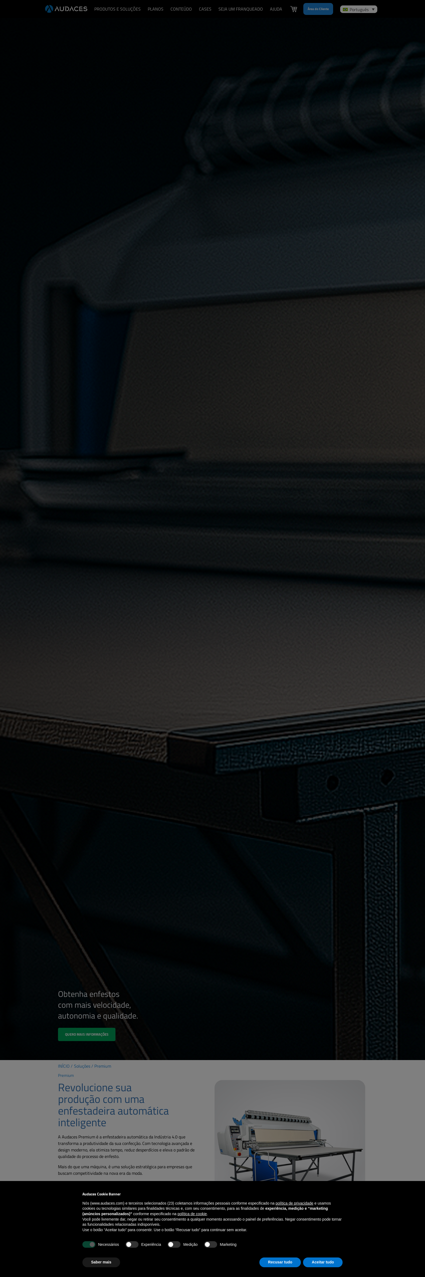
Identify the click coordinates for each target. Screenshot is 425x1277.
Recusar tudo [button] (280, 1262)
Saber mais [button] (101, 1262)
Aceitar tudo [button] (323, 1262)
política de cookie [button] (192, 1214)
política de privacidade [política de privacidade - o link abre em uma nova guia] (294, 1203)
